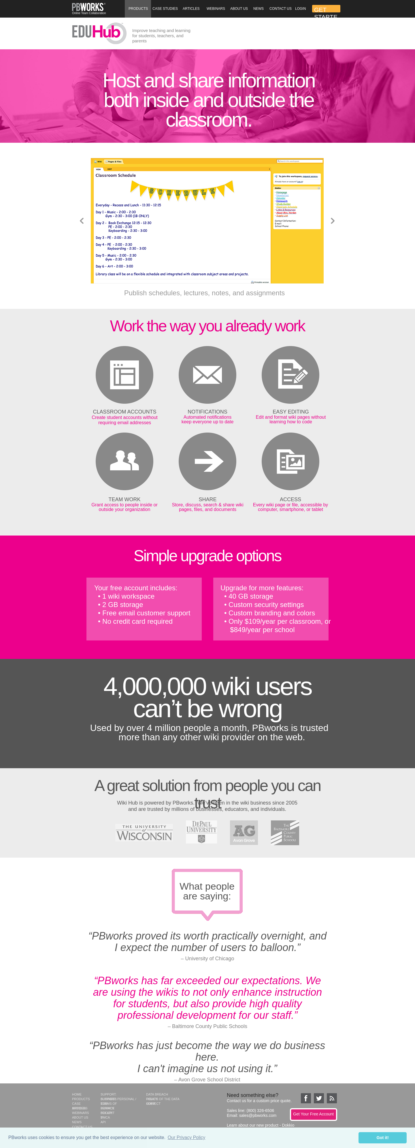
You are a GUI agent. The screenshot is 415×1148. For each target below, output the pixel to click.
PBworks (183, 803)
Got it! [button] (383, 1137)
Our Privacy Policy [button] (186, 1137)
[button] (138, 9)
